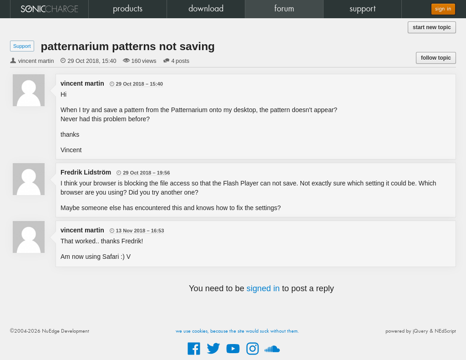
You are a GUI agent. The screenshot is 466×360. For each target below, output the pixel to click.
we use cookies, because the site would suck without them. (237, 331)
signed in (263, 288)
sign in (443, 8)
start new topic (432, 27)
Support (22, 46)
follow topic (436, 58)
